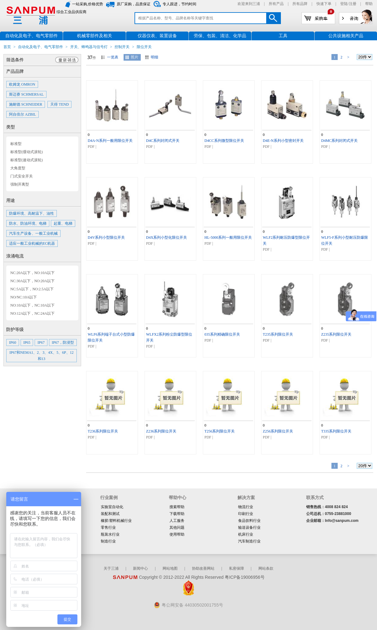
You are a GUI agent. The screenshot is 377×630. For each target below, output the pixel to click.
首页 (7, 47)
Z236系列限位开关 (161, 431)
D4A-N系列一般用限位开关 (110, 140)
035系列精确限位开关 (222, 334)
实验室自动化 (112, 507)
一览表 (112, 57)
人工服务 (176, 520)
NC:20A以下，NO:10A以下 (32, 273)
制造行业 (108, 541)
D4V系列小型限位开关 (106, 237)
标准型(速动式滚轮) (26, 160)
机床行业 (245, 534)
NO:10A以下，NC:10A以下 (32, 305)
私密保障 (236, 568)
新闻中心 (140, 568)
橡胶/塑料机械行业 (116, 520)
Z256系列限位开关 (278, 431)
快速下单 (323, 4)
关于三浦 (111, 568)
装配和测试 (110, 514)
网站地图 (170, 568)
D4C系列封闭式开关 (162, 140)
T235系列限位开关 (278, 334)
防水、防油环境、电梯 (28, 223)
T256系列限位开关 (219, 431)
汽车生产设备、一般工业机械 (33, 233)
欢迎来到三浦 (248, 4)
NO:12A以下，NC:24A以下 (32, 313)
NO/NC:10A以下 (23, 297)
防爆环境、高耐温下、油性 (31, 213)
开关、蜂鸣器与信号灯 (89, 47)
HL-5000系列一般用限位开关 (228, 237)
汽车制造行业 (249, 541)
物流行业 (245, 507)
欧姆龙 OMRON (22, 84)
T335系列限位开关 (336, 431)
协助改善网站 (203, 568)
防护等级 (15, 329)
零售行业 (108, 527)
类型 (10, 127)
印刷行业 (245, 514)
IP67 (41, 342)
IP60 (12, 342)
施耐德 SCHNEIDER (25, 104)
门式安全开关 (21, 176)
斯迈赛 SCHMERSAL (26, 94)
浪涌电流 (15, 256)
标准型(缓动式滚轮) (26, 152)
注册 (352, 4)
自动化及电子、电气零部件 (40, 47)
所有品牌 (299, 4)
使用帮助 (176, 534)
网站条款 (265, 568)
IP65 (27, 342)
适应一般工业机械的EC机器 (32, 243)
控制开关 (122, 47)
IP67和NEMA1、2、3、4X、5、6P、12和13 (41, 355)
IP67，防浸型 (63, 342)
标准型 (16, 144)
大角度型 (17, 168)
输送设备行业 (249, 527)
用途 (10, 200)
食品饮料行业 (249, 520)
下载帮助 (176, 514)
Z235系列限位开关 (336, 334)
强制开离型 (19, 184)
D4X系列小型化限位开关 (166, 237)
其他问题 (176, 527)
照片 (134, 57)
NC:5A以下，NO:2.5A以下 (32, 289)
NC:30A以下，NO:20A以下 (32, 281)
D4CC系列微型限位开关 (224, 140)
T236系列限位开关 (103, 431)
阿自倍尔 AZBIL (22, 114)
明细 (154, 57)
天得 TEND (59, 104)
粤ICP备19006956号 (245, 577)
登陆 (344, 4)
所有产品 (276, 4)
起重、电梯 (63, 223)
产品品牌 (15, 71)
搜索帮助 (176, 507)
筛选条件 (15, 60)
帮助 (369, 4)
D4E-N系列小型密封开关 (283, 140)
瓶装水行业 (110, 534)
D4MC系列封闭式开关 (339, 140)
